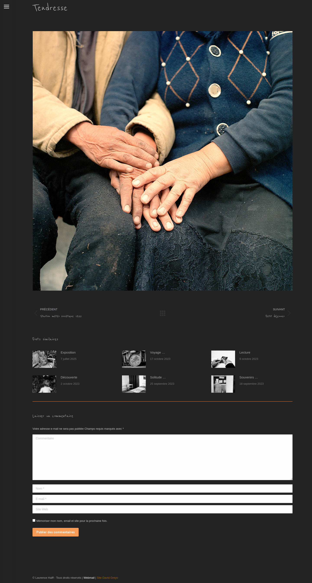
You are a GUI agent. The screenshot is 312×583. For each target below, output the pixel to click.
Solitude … (158, 377)
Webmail (89, 577)
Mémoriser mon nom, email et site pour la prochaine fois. (71, 520)
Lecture (244, 352)
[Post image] (44, 359)
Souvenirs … (248, 377)
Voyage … (157, 352)
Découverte (69, 377)
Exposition (68, 352)
